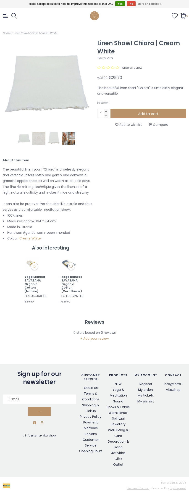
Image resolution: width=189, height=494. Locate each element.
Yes (120, 3)
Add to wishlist (128, 124)
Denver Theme (138, 488)
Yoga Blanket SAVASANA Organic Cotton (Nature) (35, 284)
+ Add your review (94, 338)
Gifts (118, 459)
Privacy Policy (90, 416)
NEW (118, 384)
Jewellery (118, 424)
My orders (146, 389)
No (131, 3)
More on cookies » (150, 3)
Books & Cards (118, 407)
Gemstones (118, 412)
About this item (16, 160)
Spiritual (118, 418)
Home (6, 33)
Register (145, 384)
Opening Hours (90, 451)
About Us (91, 388)
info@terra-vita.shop (40, 435)
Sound (118, 401)
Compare (158, 124)
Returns (91, 434)
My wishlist (145, 401)
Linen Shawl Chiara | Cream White (35, 33)
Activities (118, 453)
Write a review (131, 68)
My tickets (146, 395)
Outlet (118, 464)
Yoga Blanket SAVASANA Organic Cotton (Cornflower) (71, 284)
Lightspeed (178, 488)
